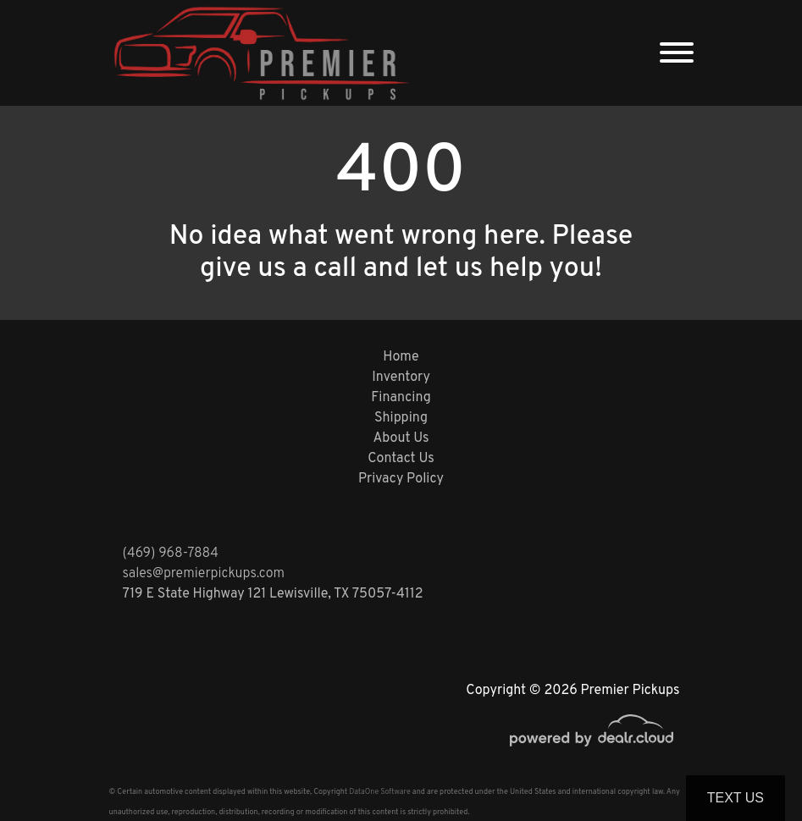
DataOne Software (379, 791)
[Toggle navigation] (676, 53)
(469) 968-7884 (171, 553)
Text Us (735, 798)
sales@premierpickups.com (204, 573)
